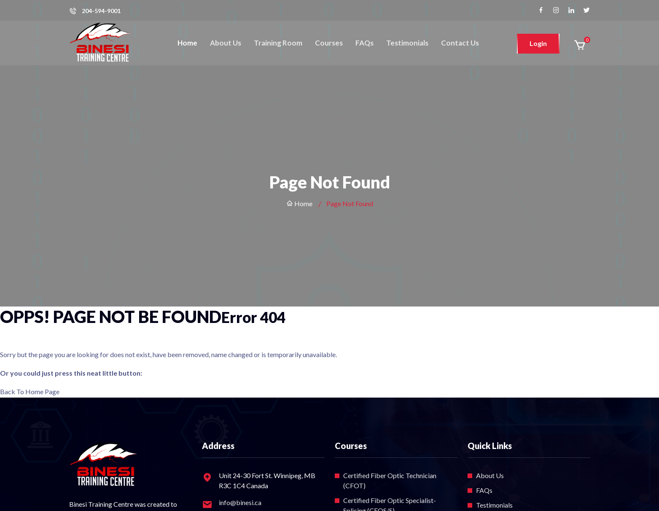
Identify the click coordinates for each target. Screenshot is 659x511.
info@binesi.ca (240, 502)
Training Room (278, 42)
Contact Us (460, 42)
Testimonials (407, 42)
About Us (225, 42)
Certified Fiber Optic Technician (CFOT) (389, 480)
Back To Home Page (29, 391)
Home (187, 42)
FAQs (364, 42)
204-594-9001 (101, 11)
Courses (329, 42)
